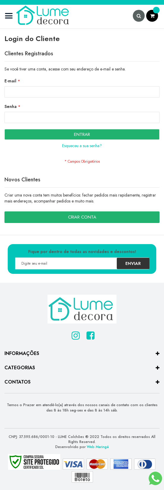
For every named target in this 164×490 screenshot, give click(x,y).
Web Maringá (98, 447)
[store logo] (37, 17)
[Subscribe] (133, 263)
